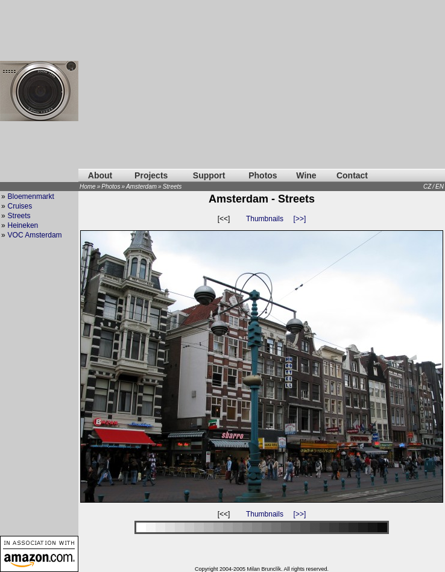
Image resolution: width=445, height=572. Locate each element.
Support (209, 175)
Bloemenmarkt (31, 196)
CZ (427, 186)
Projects (151, 175)
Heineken (23, 225)
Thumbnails (264, 219)
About (100, 175)
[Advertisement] (261, 84)
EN (439, 186)
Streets (172, 186)
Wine (306, 175)
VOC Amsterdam (35, 235)
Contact (352, 175)
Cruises (20, 206)
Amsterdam (141, 186)
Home (88, 186)
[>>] (300, 219)
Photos (262, 175)
